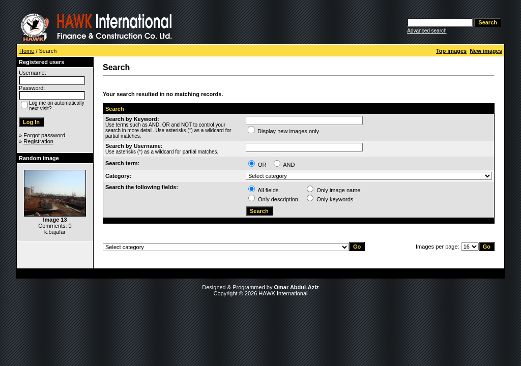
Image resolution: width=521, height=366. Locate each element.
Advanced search (426, 31)
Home (26, 51)
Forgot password (44, 135)
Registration (38, 141)
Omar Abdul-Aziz (296, 287)
